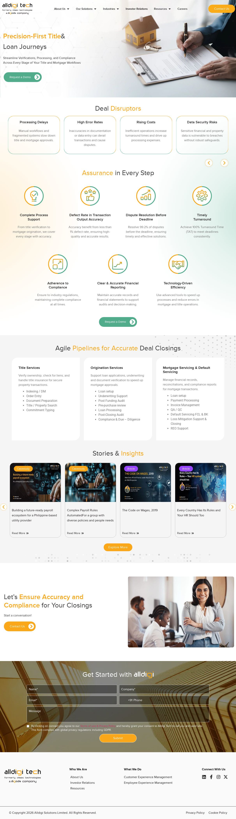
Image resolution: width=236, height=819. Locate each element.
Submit (118, 738)
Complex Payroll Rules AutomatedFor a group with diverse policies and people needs (90, 515)
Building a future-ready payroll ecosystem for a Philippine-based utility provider (34, 515)
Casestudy (23, 468)
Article (131, 468)
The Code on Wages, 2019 (140, 510)
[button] (209, 163)
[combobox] (125, 700)
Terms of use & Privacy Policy (98, 726)
